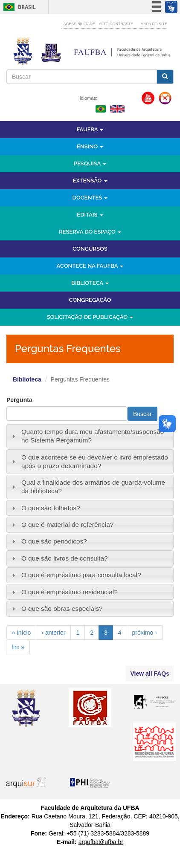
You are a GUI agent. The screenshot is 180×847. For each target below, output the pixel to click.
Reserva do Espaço (90, 231)
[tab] (90, 436)
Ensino (90, 146)
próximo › (144, 632)
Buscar (142, 413)
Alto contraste (116, 24)
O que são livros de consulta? (64, 558)
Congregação (90, 300)
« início (21, 632)
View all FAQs (149, 673)
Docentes (90, 197)
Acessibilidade (79, 24)
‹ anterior (53, 632)
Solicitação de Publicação (90, 317)
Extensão (90, 180)
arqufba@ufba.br (100, 841)
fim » (18, 647)
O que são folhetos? (50, 508)
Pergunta (19, 399)
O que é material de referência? (67, 524)
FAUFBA (90, 129)
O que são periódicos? (54, 541)
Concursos (90, 249)
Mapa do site (153, 24)
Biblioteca (90, 283)
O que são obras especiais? (62, 608)
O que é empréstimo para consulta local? (81, 574)
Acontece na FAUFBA (90, 266)
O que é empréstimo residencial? (69, 592)
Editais (90, 214)
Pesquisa (90, 163)
